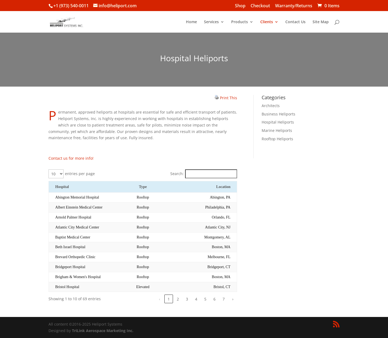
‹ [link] (159, 299)
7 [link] (224, 299)
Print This (228, 97)
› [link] (232, 299)
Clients (266, 22)
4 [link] (196, 299)
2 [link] (178, 299)
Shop (240, 6)
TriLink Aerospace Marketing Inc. (102, 330)
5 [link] (205, 299)
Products (239, 22)
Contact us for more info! (70, 158)
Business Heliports (278, 114)
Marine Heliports (277, 130)
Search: (177, 173)
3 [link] (187, 299)
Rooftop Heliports (277, 138)
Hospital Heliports (278, 122)
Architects (271, 105)
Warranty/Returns (293, 6)
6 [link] (214, 299)
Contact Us (295, 22)
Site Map (321, 22)
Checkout (260, 6)
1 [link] (169, 299)
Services (211, 22)
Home (191, 22)
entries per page (80, 173)
